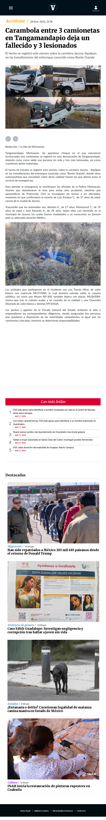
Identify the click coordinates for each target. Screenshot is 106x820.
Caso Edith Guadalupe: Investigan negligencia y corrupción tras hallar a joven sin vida (45, 630)
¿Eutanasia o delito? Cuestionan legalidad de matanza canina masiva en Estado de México (49, 709)
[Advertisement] (53, 356)
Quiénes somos (41, 811)
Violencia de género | (21, 625)
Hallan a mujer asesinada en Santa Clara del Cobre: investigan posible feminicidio (53, 439)
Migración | (15, 546)
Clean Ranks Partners (62, 811)
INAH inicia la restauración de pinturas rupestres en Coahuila (48, 788)
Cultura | (13, 782)
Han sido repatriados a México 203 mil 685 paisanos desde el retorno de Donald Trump (53, 552)
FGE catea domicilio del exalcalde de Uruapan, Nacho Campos (43, 447)
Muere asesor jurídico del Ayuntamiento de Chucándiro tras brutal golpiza (49, 432)
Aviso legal (25, 811)
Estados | (13, 703)
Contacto (81, 811)
